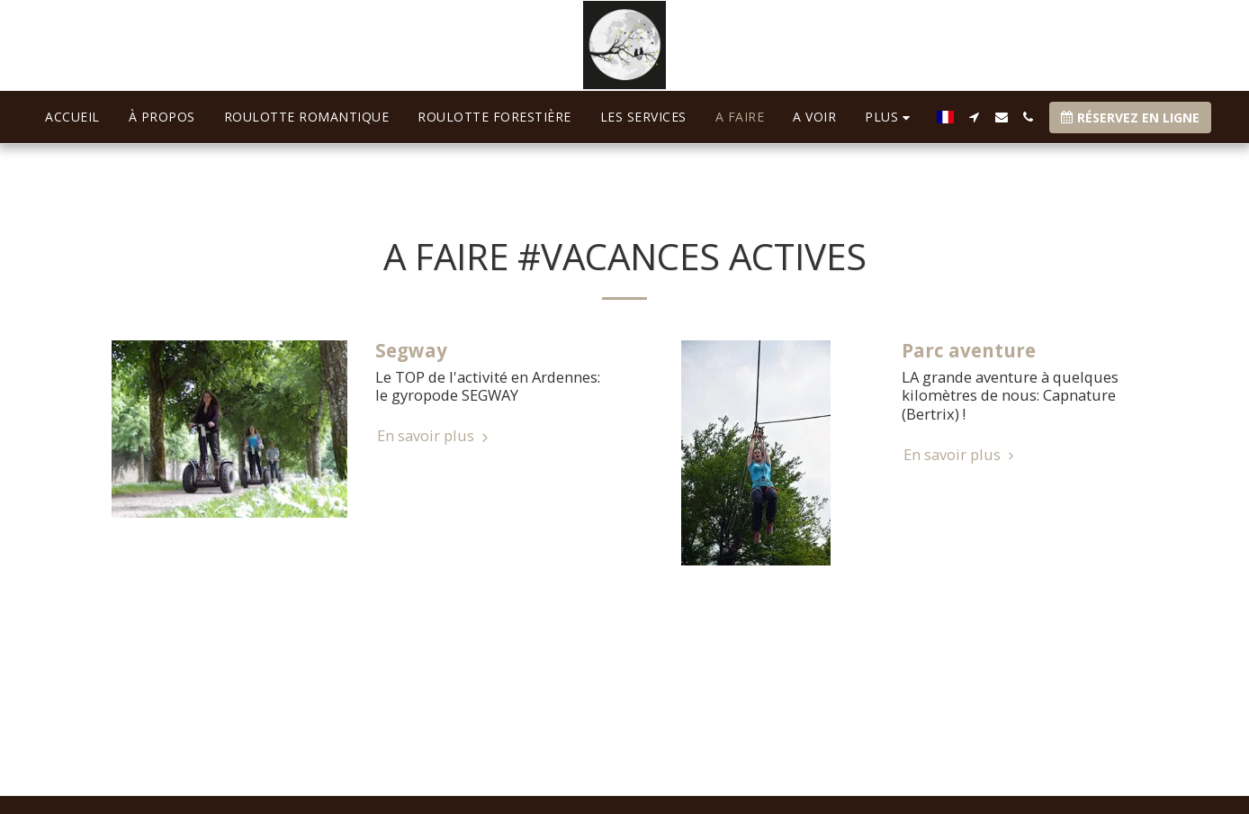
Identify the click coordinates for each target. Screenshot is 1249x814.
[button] (974, 117)
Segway (411, 350)
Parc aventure (969, 350)
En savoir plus (435, 436)
